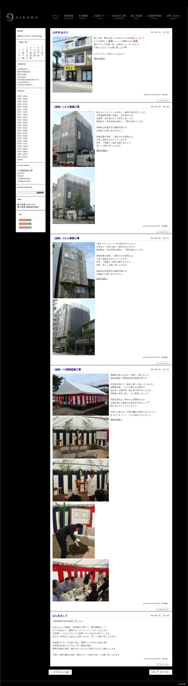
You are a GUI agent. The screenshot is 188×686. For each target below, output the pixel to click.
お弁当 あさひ (60, 32)
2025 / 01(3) (22, 138)
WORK (165, 226)
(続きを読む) (99, 58)
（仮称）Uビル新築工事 (66, 107)
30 (31, 58)
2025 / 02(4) (22, 136)
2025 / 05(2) (22, 128)
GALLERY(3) (23, 82)
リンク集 (79, 683)
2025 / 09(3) (22, 117)
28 (23, 58)
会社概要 (83, 17)
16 (31, 52)
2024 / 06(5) (22, 157)
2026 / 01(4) (22, 107)
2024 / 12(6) (22, 141)
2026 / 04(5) (22, 99)
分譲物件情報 (154, 17)
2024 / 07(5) (22, 154)
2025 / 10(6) (22, 114)
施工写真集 (136, 17)
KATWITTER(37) (24, 85)
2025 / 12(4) (22, 109)
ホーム (55, 17)
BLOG (165, 94)
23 (31, 55)
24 (34, 55)
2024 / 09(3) (22, 149)
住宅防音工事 (119, 17)
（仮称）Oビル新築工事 (66, 238)
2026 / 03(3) (22, 101)
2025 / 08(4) (22, 120)
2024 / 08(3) (22, 151)
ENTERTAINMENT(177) (28, 80)
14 (23, 52)
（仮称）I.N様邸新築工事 (67, 369)
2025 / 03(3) (22, 133)
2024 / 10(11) (22, 146)
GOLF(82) (21, 77)
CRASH (20, 173)
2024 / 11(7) (22, 143)
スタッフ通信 (59, 683)
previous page (60, 672)
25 (38, 55)
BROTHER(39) (23, 72)
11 (38, 50)
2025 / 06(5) (22, 125)
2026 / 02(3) (22, 104)
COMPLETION (23, 178)
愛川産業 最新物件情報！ (28, 207)
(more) (20, 159)
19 (42, 52)
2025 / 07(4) (22, 122)
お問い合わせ (173, 17)
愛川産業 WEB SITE (26, 204)
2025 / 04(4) (22, 130)
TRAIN (20, 176)
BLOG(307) (22, 74)
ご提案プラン (100, 17)
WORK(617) (22, 69)
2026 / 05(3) (22, 96)
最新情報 (69, 17)
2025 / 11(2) (22, 112)
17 (34, 52)
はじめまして (60, 615)
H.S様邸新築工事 (25, 170)
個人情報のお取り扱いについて (95, 683)
